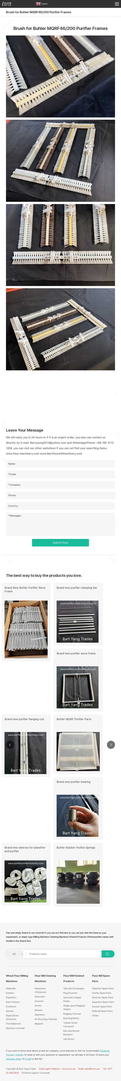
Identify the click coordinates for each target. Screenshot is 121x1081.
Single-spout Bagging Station (74, 1007)
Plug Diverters (70, 993)
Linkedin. (19, 1055)
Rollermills (11, 988)
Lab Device (68, 1039)
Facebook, (105, 1051)
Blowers (39, 1010)
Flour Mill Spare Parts (101, 978)
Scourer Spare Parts (102, 1006)
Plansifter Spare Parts (103, 988)
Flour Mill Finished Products (73, 978)
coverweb (45, 1073)
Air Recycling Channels (46, 1019)
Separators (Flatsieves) (40, 990)
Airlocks (10, 1011)
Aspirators (40, 1014)
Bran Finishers (13, 1002)
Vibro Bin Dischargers (73, 988)
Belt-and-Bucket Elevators (71, 1033)
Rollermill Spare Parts (102, 1011)
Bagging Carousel (72, 1014)
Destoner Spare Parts (102, 997)
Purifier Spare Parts (101, 993)
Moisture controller (15, 1028)
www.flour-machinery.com (22, 453)
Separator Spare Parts (103, 1002)
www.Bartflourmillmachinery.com (61, 453)
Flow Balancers (13, 1024)
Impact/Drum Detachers (12, 1017)
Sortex (38, 1005)
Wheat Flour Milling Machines (17, 978)
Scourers (39, 1001)
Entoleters (11, 1006)
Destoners (40, 996)
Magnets (39, 1024)
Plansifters (11, 997)
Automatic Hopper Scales (72, 999)
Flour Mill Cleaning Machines (45, 978)
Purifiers (10, 993)
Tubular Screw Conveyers (70, 1025)
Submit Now (60, 542)
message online (13, 1059)
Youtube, (10, 1055)
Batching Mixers (71, 1018)
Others (95, 1015)
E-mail (28, 1059)
